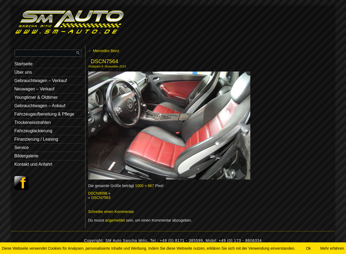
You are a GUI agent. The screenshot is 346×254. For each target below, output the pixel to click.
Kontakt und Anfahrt (33, 164)
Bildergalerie (26, 156)
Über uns (23, 72)
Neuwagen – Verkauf (34, 89)
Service (21, 147)
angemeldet (115, 220)
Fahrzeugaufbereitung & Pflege (44, 114)
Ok (308, 248)
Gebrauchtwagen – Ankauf (39, 105)
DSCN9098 (97, 193)
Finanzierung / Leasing (36, 139)
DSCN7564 (104, 61)
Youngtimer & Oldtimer (36, 97)
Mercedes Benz (103, 51)
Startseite (23, 64)
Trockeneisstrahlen (32, 122)
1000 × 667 (144, 186)
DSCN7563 (101, 197)
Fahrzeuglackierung (33, 130)
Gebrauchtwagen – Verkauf (40, 80)
